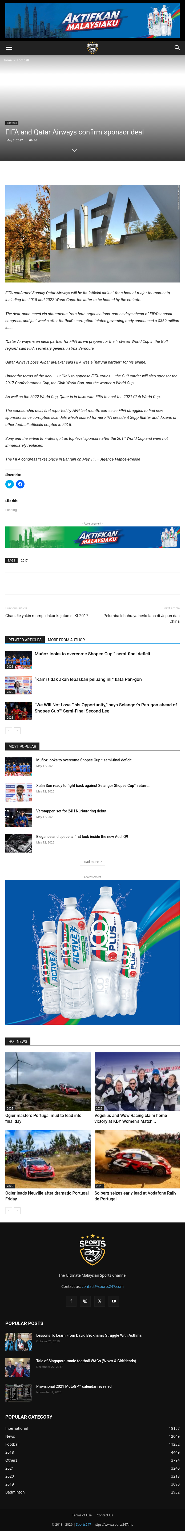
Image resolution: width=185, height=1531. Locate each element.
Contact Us (105, 1515)
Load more (93, 861)
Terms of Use (82, 1515)
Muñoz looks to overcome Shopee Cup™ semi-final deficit (92, 653)
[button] (9, 48)
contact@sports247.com (103, 1286)
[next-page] (17, 730)
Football (23, 60)
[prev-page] (8, 730)
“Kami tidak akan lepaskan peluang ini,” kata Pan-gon (88, 679)
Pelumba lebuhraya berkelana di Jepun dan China (142, 618)
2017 (24, 560)
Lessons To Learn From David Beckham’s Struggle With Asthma (89, 1335)
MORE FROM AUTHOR (66, 640)
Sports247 (83, 1524)
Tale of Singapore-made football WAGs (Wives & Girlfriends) (86, 1361)
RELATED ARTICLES (25, 640)
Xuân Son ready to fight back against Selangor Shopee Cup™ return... (93, 785)
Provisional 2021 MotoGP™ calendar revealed (74, 1386)
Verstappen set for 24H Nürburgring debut (71, 811)
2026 (10, 666)
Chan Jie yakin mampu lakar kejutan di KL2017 (46, 615)
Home (7, 60)
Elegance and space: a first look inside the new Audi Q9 (82, 836)
